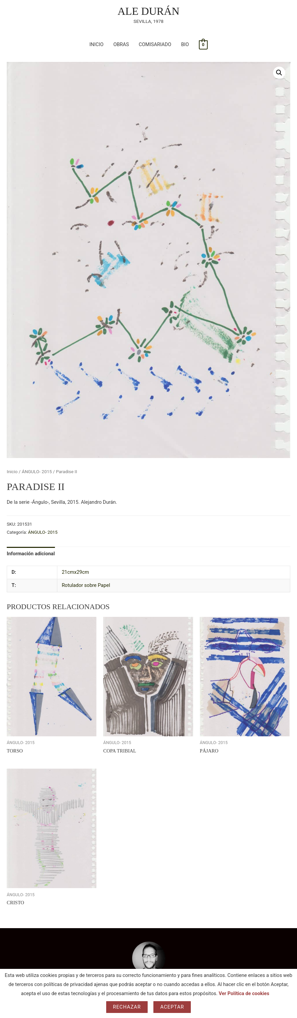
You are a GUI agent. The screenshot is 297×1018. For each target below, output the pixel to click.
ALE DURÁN (148, 11)
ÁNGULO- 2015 (37, 471)
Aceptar (172, 1007)
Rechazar (127, 1007)
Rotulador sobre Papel (86, 585)
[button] (279, 73)
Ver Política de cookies (244, 993)
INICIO (96, 44)
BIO (185, 44)
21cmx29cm (75, 572)
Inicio (12, 471)
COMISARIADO (155, 44)
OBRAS (121, 44)
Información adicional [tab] (31, 554)
